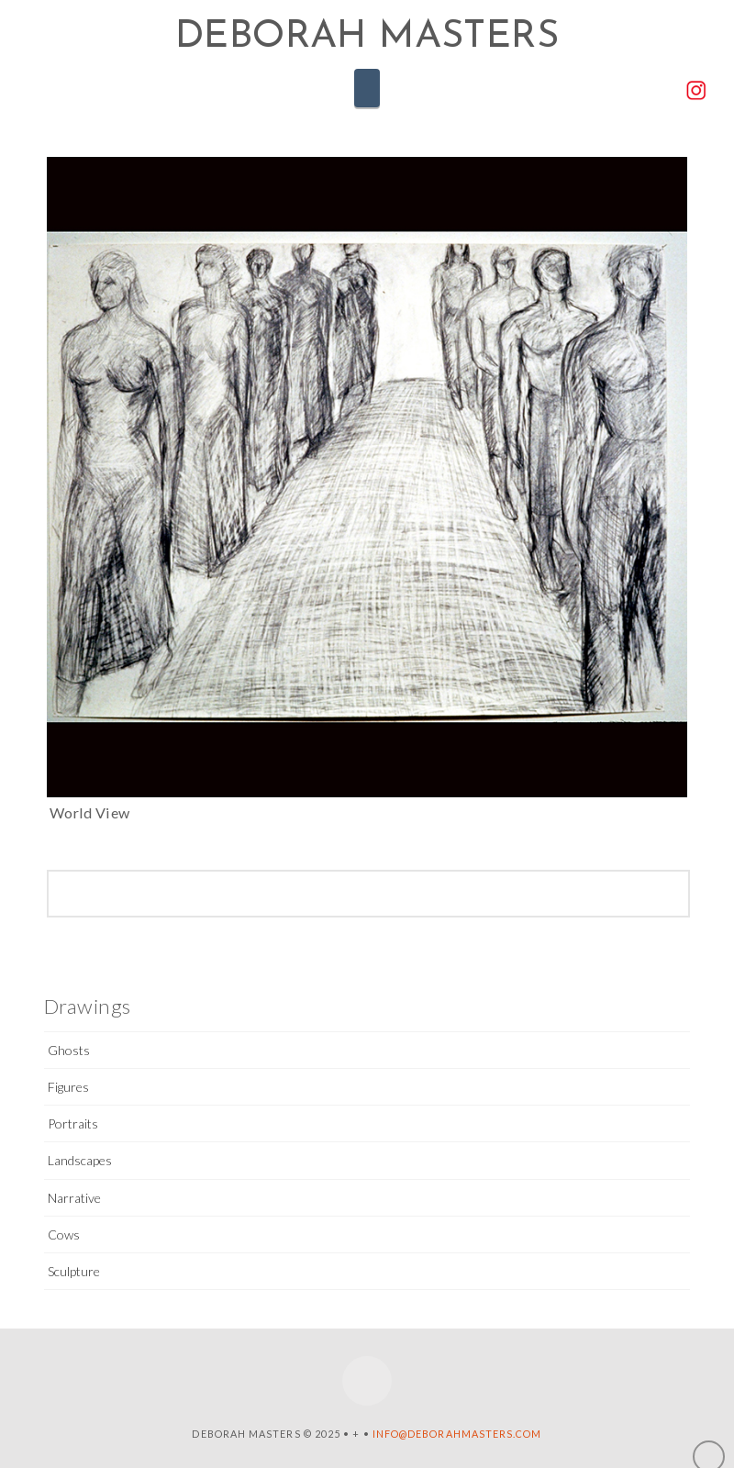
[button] (367, 88)
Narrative (74, 1198)
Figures (68, 1087)
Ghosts (69, 1050)
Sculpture (74, 1271)
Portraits (73, 1123)
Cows (64, 1234)
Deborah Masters (367, 37)
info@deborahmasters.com (457, 1434)
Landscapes (80, 1160)
